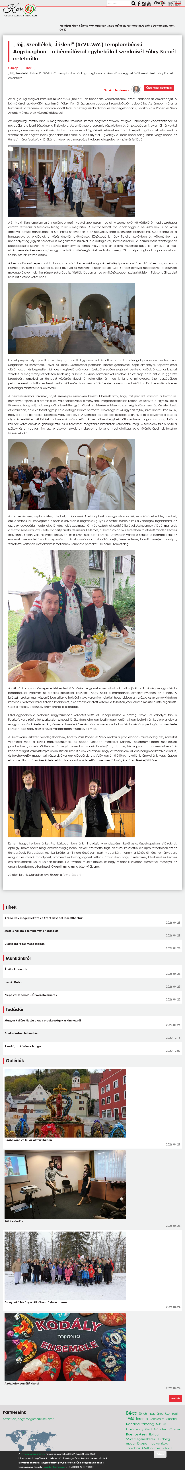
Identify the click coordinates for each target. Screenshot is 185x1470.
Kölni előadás (14, 1221)
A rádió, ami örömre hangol (23, 1046)
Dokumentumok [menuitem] (163, 25)
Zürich (143, 1413)
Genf (148, 1429)
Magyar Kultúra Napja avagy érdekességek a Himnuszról (43, 1020)
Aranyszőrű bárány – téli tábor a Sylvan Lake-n (36, 1302)
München (161, 1429)
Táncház (133, 1448)
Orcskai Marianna (116, 90)
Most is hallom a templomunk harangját (31, 930)
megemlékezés (136, 1443)
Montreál (171, 1413)
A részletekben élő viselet (22, 1383)
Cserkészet (157, 1419)
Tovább (175, 1398)
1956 (130, 1418)
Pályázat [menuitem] (65, 25)
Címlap (13, 68)
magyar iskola (158, 1443)
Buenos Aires (136, 1434)
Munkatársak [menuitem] (97, 25)
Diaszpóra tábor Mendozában (25, 943)
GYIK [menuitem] (62, 29)
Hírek (28, 68)
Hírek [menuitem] (74, 25)
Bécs (131, 1413)
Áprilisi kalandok (16, 969)
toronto (142, 1418)
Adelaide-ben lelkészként (22, 1033)
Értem (160, 1455)
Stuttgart (154, 1434)
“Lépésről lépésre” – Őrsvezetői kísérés (31, 995)
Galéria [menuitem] (147, 25)
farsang (147, 1424)
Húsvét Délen (13, 982)
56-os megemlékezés (140, 1439)
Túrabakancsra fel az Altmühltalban (28, 1140)
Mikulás (161, 1424)
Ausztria (171, 1419)
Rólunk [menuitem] (83, 25)
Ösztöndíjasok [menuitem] (116, 25)
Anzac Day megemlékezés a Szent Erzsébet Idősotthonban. (44, 917)
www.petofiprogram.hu (33, 1454)
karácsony (134, 1429)
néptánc (156, 1413)
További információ (80, 1467)
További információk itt (54, 1467)
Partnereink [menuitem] (134, 25)
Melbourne (151, 1448)
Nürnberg (163, 1439)
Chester (174, 1429)
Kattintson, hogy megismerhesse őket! (28, 1419)
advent (167, 1448)
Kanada (133, 1424)
